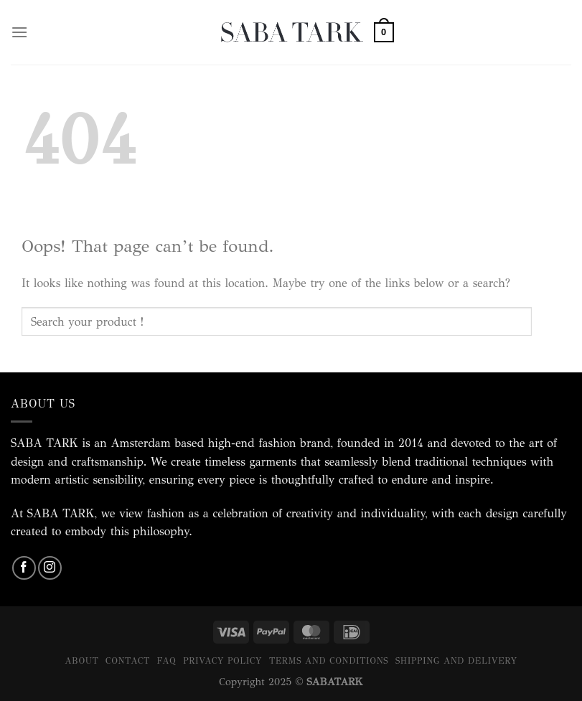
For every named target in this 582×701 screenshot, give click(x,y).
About (81, 660)
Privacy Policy (222, 660)
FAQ (167, 660)
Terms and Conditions (328, 660)
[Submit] (546, 322)
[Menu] (19, 32)
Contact (127, 660)
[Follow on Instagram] (50, 568)
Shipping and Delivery (456, 660)
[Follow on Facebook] (24, 568)
